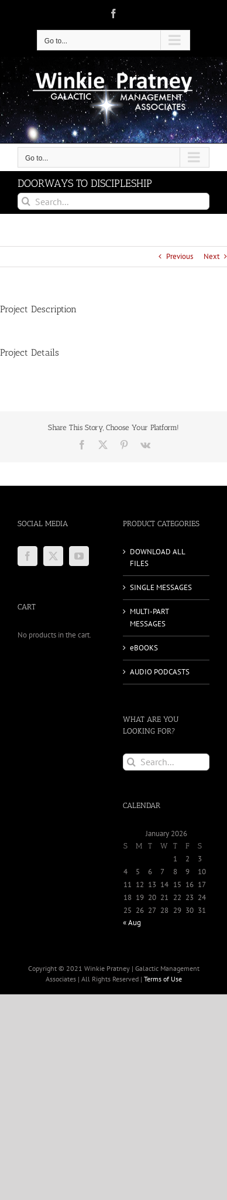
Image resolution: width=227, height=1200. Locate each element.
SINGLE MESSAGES (161, 587)
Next (211, 256)
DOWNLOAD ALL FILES (157, 557)
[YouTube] (79, 556)
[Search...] (113, 201)
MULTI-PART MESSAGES (149, 617)
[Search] (26, 201)
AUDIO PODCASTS (160, 672)
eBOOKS (144, 648)
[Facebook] (27, 556)
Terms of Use (163, 978)
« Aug (132, 923)
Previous (179, 256)
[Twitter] (53, 556)
